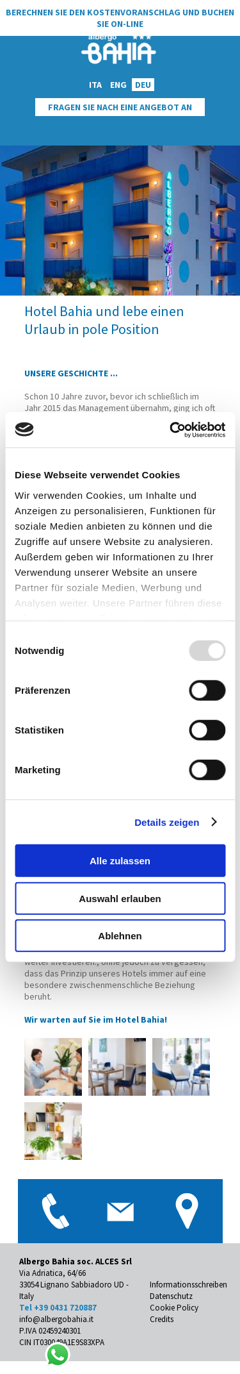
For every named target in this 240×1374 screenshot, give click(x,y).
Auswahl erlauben (120, 897)
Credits (161, 1319)
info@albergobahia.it (56, 1319)
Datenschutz (171, 1296)
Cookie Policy (174, 1307)
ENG (118, 84)
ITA (95, 84)
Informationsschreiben (188, 1284)
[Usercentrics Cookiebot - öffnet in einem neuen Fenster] (170, 429)
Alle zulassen (120, 860)
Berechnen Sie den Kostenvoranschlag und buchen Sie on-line (120, 17)
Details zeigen (166, 821)
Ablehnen (119, 935)
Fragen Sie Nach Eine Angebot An (120, 107)
